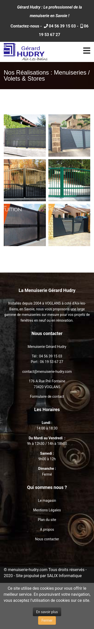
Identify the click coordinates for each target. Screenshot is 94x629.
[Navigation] (86, 52)
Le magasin (47, 501)
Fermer (46, 620)
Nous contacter (47, 539)
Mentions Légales (47, 510)
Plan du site (47, 520)
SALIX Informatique (64, 575)
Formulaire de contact (47, 396)
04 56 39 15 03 (62, 26)
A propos (47, 529)
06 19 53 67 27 (51, 362)
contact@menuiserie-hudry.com (47, 372)
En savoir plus (47, 612)
